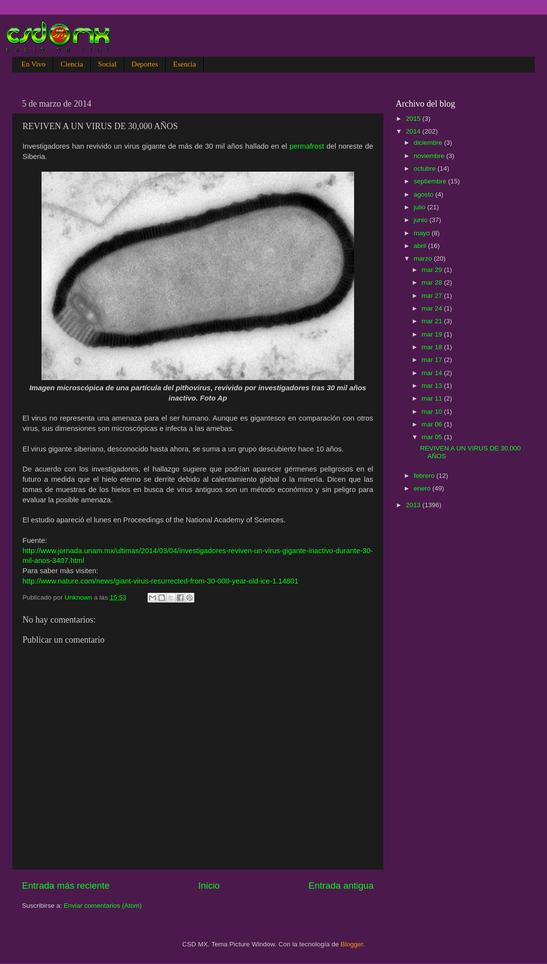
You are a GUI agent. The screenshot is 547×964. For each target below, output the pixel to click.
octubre (426, 168)
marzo (424, 258)
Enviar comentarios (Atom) (103, 905)
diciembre (429, 142)
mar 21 (432, 321)
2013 (414, 505)
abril (421, 245)
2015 (414, 118)
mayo (423, 233)
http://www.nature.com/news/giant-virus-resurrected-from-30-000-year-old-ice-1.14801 (160, 581)
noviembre (430, 155)
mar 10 (432, 411)
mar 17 (432, 359)
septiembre (431, 181)
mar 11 (432, 398)
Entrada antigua (341, 885)
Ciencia (72, 64)
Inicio (209, 885)
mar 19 (432, 334)
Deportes (144, 64)
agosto (424, 194)
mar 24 (432, 308)
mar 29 (432, 269)
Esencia (184, 64)
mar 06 (432, 424)
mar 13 (432, 385)
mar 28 (432, 282)
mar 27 (432, 295)
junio (421, 220)
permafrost (307, 146)
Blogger (352, 944)
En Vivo (33, 64)
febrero (425, 475)
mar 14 (432, 373)
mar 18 (432, 347)
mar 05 (432, 437)
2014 (414, 131)
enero (423, 488)
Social (107, 64)
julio (420, 207)
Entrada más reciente (66, 885)
